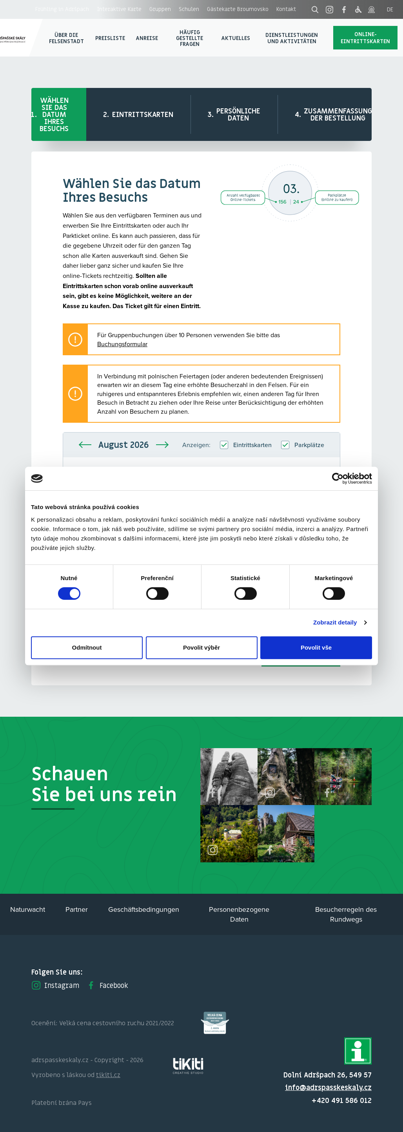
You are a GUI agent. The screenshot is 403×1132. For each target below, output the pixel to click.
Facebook (107, 985)
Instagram (55, 985)
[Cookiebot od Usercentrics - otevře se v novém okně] (337, 478)
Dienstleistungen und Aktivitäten (291, 37)
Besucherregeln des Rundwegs (346, 914)
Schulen (189, 9)
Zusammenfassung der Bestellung (338, 114)
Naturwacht (27, 909)
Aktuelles (235, 38)
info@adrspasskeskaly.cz (328, 1087)
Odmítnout (87, 647)
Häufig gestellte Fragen (189, 38)
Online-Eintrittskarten (365, 37)
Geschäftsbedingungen (143, 909)
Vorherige (85, 444)
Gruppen (160, 9)
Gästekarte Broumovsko (238, 9)
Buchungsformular (122, 344)
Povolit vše (316, 647)
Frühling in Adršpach (62, 9)
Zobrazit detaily (335, 622)
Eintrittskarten (142, 114)
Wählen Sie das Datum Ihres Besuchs (54, 114)
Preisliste (110, 38)
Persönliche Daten (238, 114)
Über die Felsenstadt (66, 37)
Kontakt (286, 9)
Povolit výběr (201, 647)
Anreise (147, 38)
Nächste (162, 444)
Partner (76, 909)
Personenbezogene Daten (239, 914)
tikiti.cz (108, 1074)
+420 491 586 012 (342, 1100)
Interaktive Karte (119, 9)
